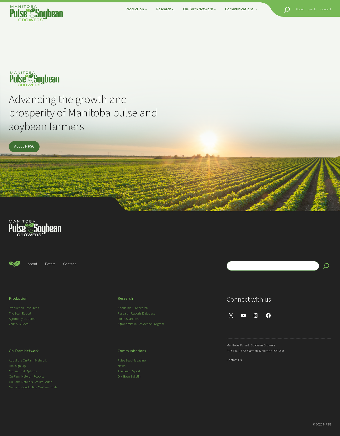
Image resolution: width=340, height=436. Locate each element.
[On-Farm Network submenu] (215, 9)
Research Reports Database (136, 313)
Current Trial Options (23, 371)
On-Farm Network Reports (26, 376)
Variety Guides (18, 324)
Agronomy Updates (22, 318)
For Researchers (128, 318)
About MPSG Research (133, 308)
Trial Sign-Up (17, 366)
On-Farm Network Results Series (30, 382)
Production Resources (24, 308)
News (121, 366)
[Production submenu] (146, 9)
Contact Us (234, 360)
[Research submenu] (173, 9)
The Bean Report (20, 313)
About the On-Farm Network (28, 360)
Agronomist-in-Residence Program (141, 324)
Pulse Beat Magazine (132, 360)
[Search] (326, 266)
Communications (132, 351)
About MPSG (24, 146)
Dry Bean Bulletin (129, 376)
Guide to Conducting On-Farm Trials (33, 387)
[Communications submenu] (255, 9)
